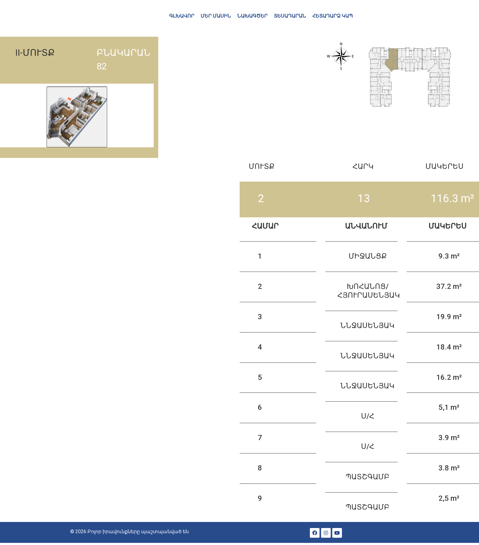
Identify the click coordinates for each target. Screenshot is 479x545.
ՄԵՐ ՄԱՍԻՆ (216, 16)
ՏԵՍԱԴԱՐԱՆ (290, 16)
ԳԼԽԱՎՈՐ (181, 16)
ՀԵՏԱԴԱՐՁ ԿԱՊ (332, 16)
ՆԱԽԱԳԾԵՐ (252, 16)
